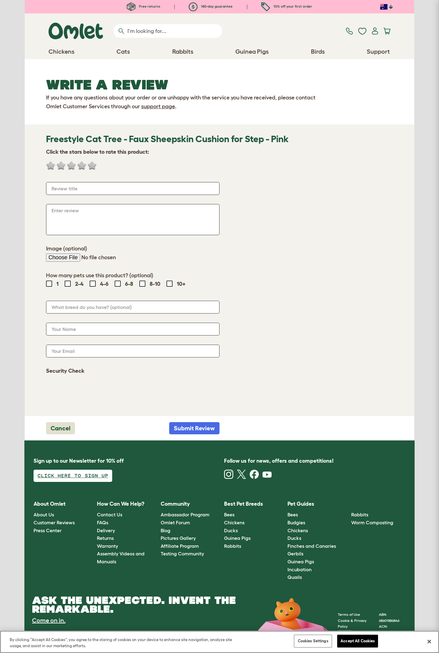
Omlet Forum (175, 522)
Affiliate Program (180, 546)
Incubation (299, 569)
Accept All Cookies (358, 641)
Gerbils (295, 553)
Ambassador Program (185, 514)
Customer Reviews (54, 522)
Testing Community (182, 553)
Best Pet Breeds (243, 504)
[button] (346, 504)
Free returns (143, 6)
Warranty (107, 546)
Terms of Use (349, 614)
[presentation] (92, 392)
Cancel (60, 428)
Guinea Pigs (237, 538)
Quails (294, 577)
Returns (105, 538)
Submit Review (194, 428)
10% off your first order (286, 6)
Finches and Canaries (311, 546)
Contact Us (109, 514)
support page (158, 106)
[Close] (429, 641)
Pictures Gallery (178, 538)
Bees (229, 514)
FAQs (102, 522)
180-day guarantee (211, 6)
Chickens (234, 522)
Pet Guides (300, 504)
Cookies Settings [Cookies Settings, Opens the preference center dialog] (313, 641)
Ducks (231, 530)
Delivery (106, 530)
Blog (165, 530)
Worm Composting (372, 522)
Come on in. (49, 620)
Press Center (48, 530)
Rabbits (232, 546)
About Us (44, 514)
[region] (219, 642)
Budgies (296, 522)
